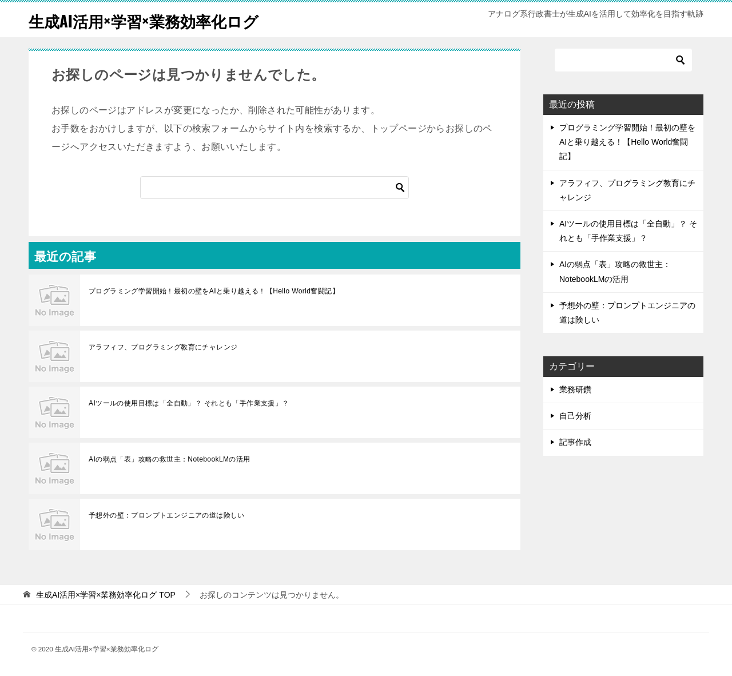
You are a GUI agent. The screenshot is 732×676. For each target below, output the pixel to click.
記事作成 (575, 442)
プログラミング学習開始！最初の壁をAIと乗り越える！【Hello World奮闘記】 (214, 291)
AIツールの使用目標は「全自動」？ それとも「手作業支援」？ (189, 403)
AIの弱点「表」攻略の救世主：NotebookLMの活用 (169, 459)
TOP (106, 594)
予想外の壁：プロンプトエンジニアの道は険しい (167, 515)
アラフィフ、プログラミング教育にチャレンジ (163, 347)
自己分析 (575, 415)
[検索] (274, 187)
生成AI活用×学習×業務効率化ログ (156, 20)
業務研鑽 (575, 389)
